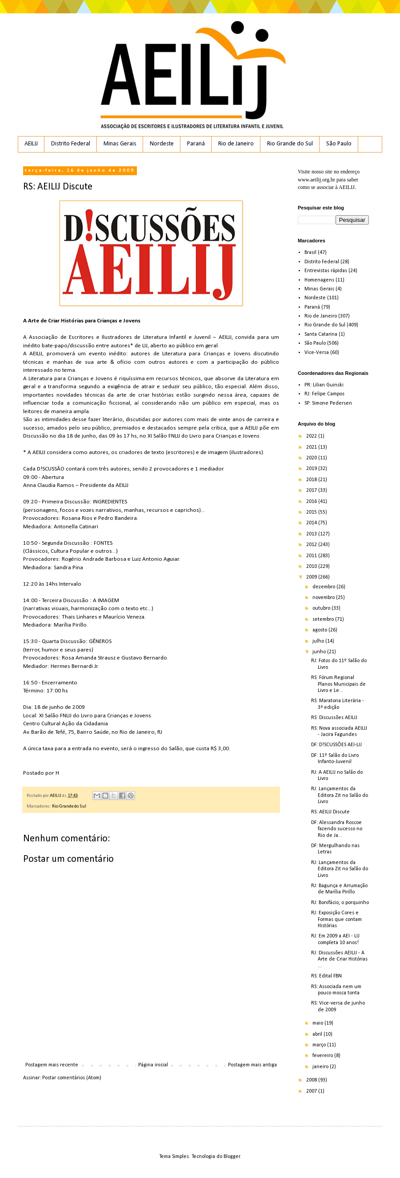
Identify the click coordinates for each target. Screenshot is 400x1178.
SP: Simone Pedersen (328, 403)
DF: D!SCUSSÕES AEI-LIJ (336, 745)
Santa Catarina (320, 334)
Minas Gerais (120, 144)
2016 (312, 501)
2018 (312, 479)
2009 (312, 577)
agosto (320, 630)
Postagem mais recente (51, 1065)
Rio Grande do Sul (290, 144)
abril (318, 1034)
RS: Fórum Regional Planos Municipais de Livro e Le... (338, 684)
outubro (322, 608)
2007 (312, 1091)
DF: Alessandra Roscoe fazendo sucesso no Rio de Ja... (336, 829)
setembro (323, 619)
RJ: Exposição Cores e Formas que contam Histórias (336, 919)
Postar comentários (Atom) (71, 1078)
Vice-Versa (316, 352)
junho (319, 652)
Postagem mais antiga (252, 1065)
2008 (312, 1080)
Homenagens (319, 280)
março (319, 1045)
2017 (312, 490)
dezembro (324, 587)
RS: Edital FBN (326, 976)
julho (318, 641)
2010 (312, 566)
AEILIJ (31, 144)
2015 (312, 512)
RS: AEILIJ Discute (330, 812)
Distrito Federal (70, 144)
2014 (312, 523)
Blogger (232, 1156)
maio (318, 1023)
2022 (312, 436)
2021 (312, 447)
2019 (312, 468)
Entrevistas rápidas (325, 270)
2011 (312, 556)
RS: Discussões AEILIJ (334, 717)
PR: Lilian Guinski (324, 385)
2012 (312, 544)
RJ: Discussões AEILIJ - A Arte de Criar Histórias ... (339, 959)
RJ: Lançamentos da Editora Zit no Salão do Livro (339, 795)
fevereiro (323, 1055)
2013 (312, 534)
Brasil (310, 252)
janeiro (321, 1066)
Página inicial (153, 1065)
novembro (324, 597)
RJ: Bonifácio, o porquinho (340, 902)
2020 (312, 458)
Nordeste (162, 144)
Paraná (196, 144)
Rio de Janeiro (236, 144)
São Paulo (339, 144)
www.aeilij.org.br (316, 180)
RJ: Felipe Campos (324, 394)
